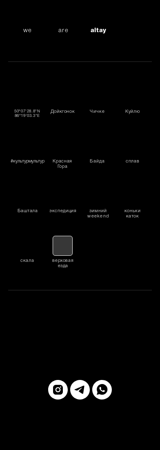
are (63, 30)
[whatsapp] (102, 390)
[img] (132, 97)
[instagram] (58, 390)
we (27, 30)
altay (99, 30)
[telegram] (80, 390)
